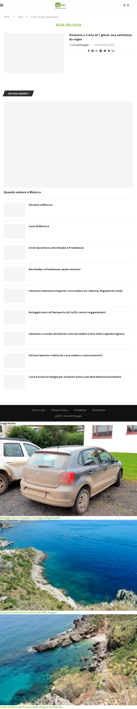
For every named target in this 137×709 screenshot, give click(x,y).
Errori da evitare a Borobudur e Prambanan (56, 247)
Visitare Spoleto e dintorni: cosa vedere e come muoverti (65, 355)
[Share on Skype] (109, 50)
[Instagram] (128, 5)
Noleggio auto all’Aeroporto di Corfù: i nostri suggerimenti (67, 312)
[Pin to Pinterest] (92, 50)
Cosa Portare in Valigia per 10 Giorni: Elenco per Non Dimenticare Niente (75, 377)
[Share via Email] (113, 50)
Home (7, 17)
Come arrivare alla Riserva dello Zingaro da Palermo (31, 707)
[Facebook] (124, 5)
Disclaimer (99, 410)
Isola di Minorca (39, 226)
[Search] (135, 5)
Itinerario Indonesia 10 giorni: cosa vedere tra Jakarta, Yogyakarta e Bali (75, 290)
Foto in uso (38, 410)
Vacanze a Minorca (40, 204)
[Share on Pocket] (105, 50)
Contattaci (80, 410)
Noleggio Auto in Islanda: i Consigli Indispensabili (30, 517)
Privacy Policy (59, 410)
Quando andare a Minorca (22, 192)
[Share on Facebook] (89, 50)
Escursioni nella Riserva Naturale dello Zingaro (28, 612)
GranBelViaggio (80, 45)
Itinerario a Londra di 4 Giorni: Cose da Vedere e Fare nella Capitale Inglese (77, 333)
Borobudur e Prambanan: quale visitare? (55, 269)
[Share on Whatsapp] (97, 50)
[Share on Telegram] (101, 50)
